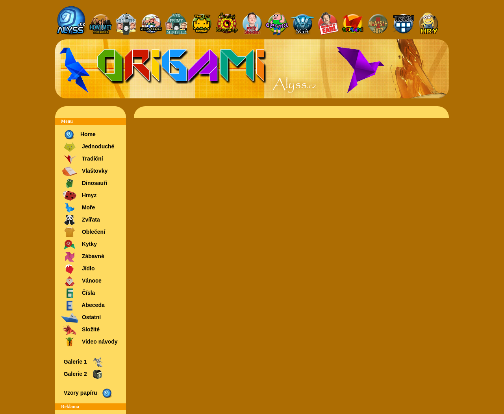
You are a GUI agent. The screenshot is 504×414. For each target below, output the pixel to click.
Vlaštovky (84, 171)
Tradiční (82, 159)
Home (78, 135)
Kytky (79, 245)
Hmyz (78, 196)
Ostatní (81, 318)
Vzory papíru (87, 393)
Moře (78, 208)
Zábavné (82, 257)
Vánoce (81, 281)
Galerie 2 (82, 374)
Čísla (78, 293)
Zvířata (80, 220)
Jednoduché (87, 147)
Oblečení (83, 232)
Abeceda (83, 305)
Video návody (89, 342)
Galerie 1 (82, 362)
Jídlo (78, 269)
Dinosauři (84, 184)
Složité (80, 330)
